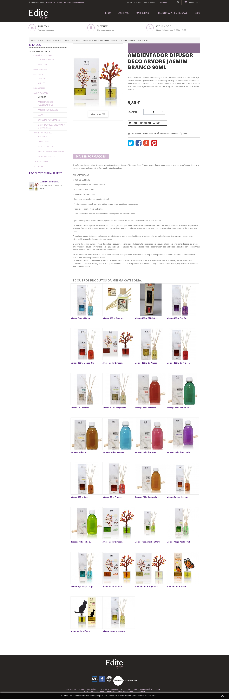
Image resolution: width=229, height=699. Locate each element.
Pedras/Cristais (45, 147)
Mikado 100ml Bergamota (114, 408)
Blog (197, 13)
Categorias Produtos (39, 51)
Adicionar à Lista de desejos (143, 134)
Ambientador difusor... (49, 182)
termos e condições (87, 689)
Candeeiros (43, 142)
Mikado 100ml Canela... (113, 318)
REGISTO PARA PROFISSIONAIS (173, 13)
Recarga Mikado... (79, 452)
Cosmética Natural (42, 55)
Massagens (39, 88)
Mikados (42, 97)
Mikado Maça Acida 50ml (178, 542)
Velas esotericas (46, 156)
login (157, 689)
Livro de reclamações (142, 689)
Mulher (41, 83)
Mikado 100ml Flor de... (177, 318)
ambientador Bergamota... (147, 586)
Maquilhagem (40, 69)
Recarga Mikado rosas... (146, 452)
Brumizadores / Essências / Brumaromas (51, 126)
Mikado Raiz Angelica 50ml (147, 542)
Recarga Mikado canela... (147, 497)
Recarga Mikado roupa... (114, 452)
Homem (41, 78)
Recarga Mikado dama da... (179, 408)
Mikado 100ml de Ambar (146, 363)
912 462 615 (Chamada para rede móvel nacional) (64, 2)
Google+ (146, 143)
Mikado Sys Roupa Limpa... (83, 586)
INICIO (108, 13)
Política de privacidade (109, 689)
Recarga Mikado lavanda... (179, 452)
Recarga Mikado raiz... (81, 542)
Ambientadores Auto (48, 110)
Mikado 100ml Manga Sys (82, 363)
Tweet (131, 143)
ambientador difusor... (113, 586)
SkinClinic (42, 64)
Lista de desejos (133, 2)
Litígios (126, 689)
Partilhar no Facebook (169, 134)
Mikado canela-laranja (178, 497)
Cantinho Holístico (42, 133)
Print (185, 134)
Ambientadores (40, 93)
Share (139, 143)
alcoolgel (38, 166)
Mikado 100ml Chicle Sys (146, 318)
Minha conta (149, 2)
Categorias (143, 13)
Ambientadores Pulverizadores (45, 103)
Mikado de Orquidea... (81, 408)
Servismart (141, 692)
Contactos (71, 689)
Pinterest (154, 143)
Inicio (33, 40)
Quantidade (132, 112)
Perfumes (38, 74)
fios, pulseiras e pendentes (51, 152)
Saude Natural (40, 161)
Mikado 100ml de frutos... (178, 363)
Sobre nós (123, 13)
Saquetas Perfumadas (49, 120)
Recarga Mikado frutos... (146, 408)
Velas (41, 115)
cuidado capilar (46, 59)
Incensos (42, 137)
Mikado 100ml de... (79, 497)
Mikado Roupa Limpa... (81, 318)
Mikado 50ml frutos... (112, 497)
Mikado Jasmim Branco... (114, 631)
